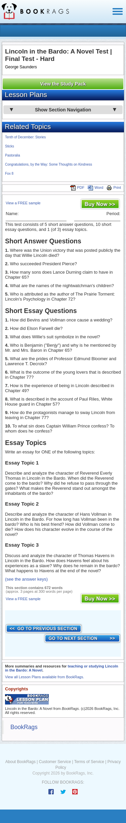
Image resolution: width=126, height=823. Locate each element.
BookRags (24, 727)
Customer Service (55, 761)
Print (114, 187)
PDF (77, 187)
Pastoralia (12, 155)
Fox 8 (9, 173)
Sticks (9, 146)
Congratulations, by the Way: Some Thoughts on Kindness (48, 164)
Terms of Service (89, 761)
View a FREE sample (23, 203)
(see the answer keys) (26, 579)
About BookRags (20, 761)
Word (95, 187)
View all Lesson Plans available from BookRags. (44, 677)
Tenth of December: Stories (25, 137)
